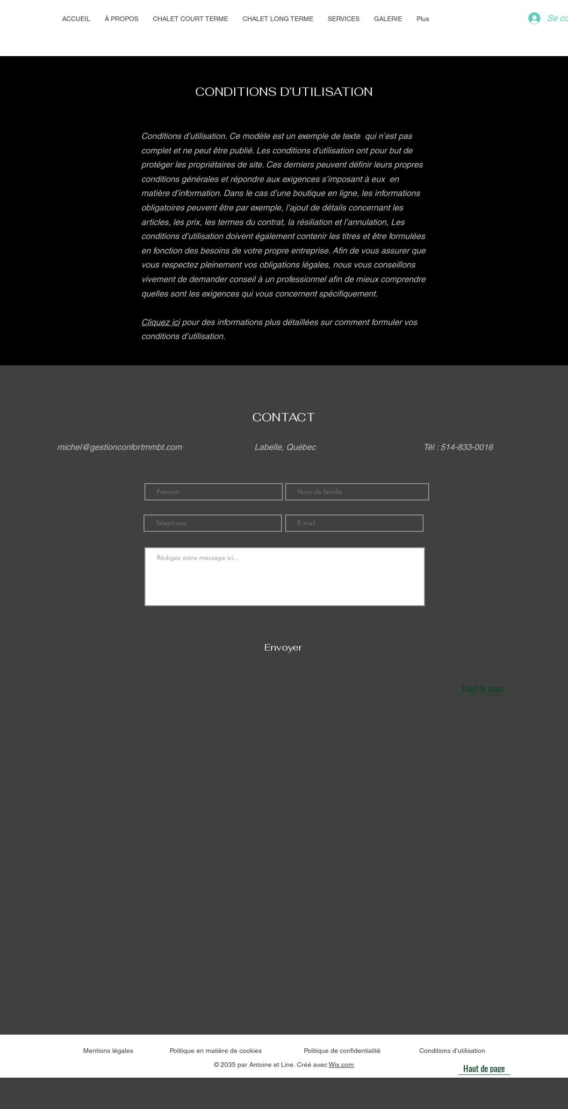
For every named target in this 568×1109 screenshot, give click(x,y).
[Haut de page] (483, 688)
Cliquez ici (160, 322)
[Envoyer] (283, 647)
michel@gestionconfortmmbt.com (119, 447)
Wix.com (341, 1064)
